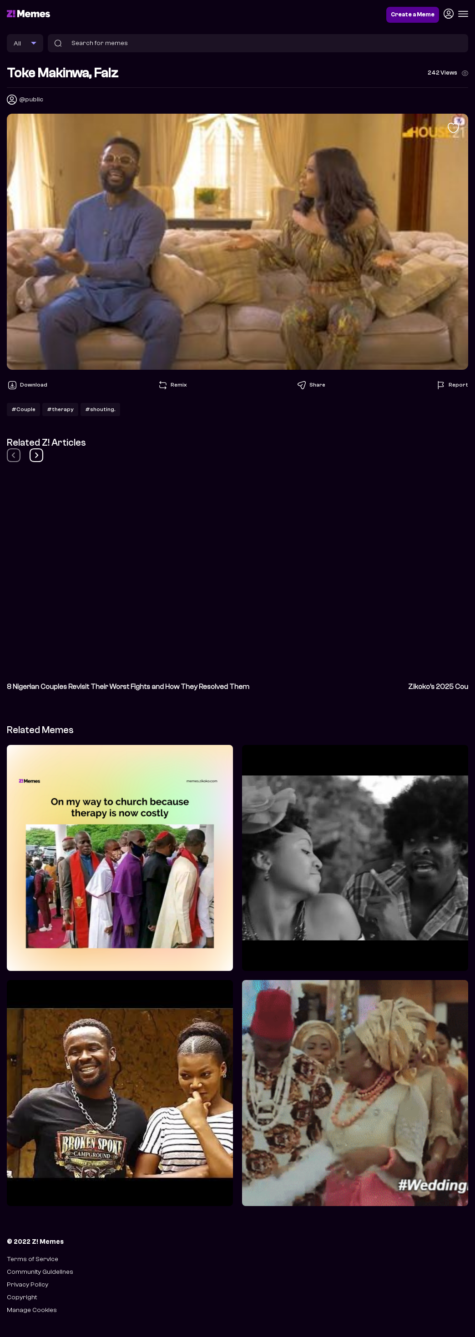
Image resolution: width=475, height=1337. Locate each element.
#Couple (23, 409)
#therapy (60, 409)
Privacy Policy (27, 1284)
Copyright (22, 1297)
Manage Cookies (32, 1310)
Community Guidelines (40, 1272)
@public (31, 99)
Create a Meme (413, 14)
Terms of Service (32, 1259)
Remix (172, 385)
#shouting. (100, 409)
